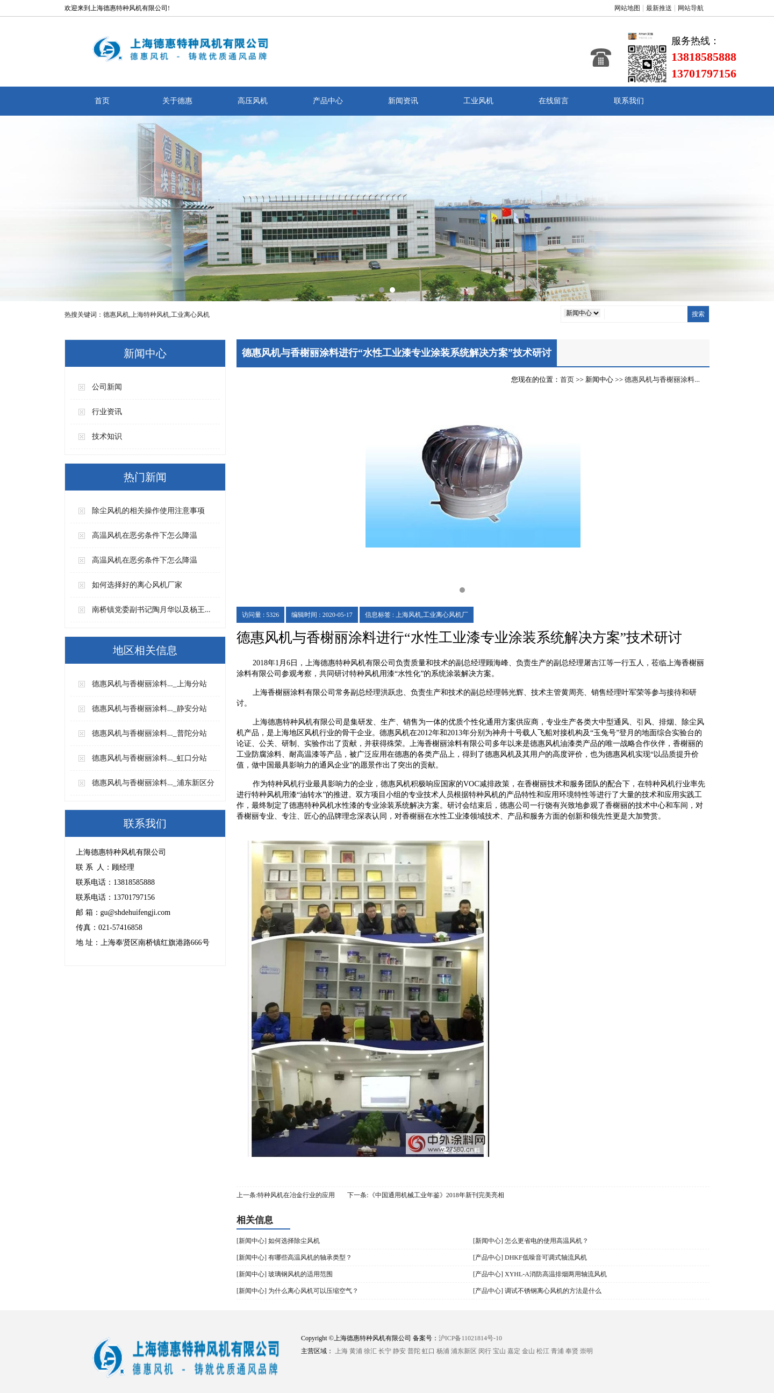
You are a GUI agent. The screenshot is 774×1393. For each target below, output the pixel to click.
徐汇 (370, 1351)
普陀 (413, 1351)
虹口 (428, 1351)
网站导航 (691, 8)
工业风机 (478, 101)
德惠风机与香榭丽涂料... (662, 379)
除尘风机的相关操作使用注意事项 (148, 511)
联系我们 (629, 101)
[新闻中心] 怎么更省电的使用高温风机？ (531, 1241)
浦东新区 (464, 1351)
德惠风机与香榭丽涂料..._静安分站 (149, 709)
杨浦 (442, 1351)
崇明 (586, 1351)
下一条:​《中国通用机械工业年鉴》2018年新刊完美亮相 (425, 1195)
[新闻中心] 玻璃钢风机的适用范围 (284, 1274)
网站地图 (627, 8)
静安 (399, 1351)
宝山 (499, 1351)
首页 (102, 101)
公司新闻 (107, 387)
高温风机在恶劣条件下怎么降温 (144, 535)
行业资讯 (107, 412)
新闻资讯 (403, 101)
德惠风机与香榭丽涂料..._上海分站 (149, 684)
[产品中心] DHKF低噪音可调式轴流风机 (530, 1257)
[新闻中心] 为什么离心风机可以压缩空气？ (297, 1291)
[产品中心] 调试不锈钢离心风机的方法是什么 (537, 1291)
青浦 (557, 1351)
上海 (341, 1351)
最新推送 (659, 8)
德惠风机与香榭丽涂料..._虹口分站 (149, 758)
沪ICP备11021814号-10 (470, 1338)
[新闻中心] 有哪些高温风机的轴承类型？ (294, 1257)
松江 (542, 1351)
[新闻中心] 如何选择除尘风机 (278, 1241)
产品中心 (328, 101)
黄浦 (355, 1351)
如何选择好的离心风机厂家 (137, 585)
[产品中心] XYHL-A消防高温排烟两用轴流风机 (540, 1274)
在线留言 (554, 101)
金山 (528, 1351)
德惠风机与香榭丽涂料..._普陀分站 (149, 733)
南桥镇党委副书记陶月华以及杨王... (151, 610)
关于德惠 (177, 101)
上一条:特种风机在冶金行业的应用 (285, 1195)
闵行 (484, 1351)
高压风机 (253, 101)
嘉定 (513, 1351)
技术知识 (107, 436)
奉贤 (571, 1351)
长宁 (384, 1351)
